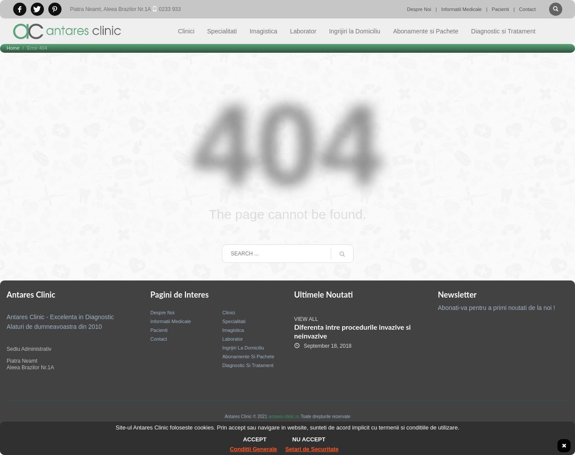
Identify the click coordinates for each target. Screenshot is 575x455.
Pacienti (500, 9)
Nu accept (308, 439)
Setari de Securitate (311, 449)
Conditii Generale (253, 449)
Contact (527, 9)
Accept (254, 439)
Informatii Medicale (461, 9)
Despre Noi (419, 9)
